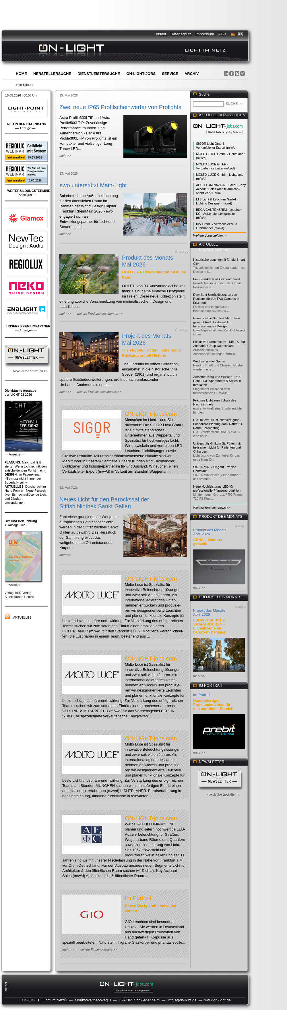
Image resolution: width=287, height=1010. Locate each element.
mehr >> (65, 155)
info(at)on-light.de (182, 1000)
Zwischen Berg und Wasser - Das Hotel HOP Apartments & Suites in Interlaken (217, 381)
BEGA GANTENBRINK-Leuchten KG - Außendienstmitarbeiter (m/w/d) (219, 213)
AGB (222, 34)
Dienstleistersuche (98, 74)
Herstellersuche (52, 74)
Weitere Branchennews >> (211, 507)
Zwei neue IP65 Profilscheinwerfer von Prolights (120, 107)
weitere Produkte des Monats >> (99, 313)
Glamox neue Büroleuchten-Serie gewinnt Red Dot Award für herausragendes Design (216, 322)
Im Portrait (138, 898)
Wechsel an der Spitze (209, 361)
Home (21, 74)
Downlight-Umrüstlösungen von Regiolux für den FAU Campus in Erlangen (216, 298)
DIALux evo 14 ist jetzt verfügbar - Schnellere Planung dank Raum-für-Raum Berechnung (218, 424)
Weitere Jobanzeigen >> (210, 235)
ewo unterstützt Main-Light (93, 185)
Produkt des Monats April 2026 (209, 532)
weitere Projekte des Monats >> (99, 391)
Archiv (192, 74)
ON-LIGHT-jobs (141, 74)
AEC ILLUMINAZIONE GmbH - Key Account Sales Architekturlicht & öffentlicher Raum (221, 189)
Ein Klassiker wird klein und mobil (216, 279)
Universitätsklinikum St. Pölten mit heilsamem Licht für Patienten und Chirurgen (217, 447)
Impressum (204, 34)
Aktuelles (22, 617)
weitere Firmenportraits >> (98, 949)
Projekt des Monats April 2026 (209, 612)
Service (170, 74)
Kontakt (160, 34)
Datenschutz (180, 34)
